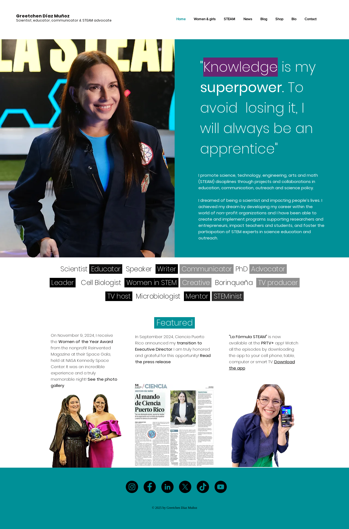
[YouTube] (220, 487)
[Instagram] (132, 487)
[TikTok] (203, 487)
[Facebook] (150, 487)
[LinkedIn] (167, 487)
